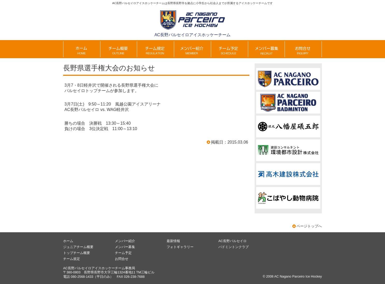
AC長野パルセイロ (232, 241)
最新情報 (173, 241)
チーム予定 (123, 253)
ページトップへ (309, 226)
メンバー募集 (125, 247)
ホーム (68, 241)
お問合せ (121, 259)
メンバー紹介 (125, 241)
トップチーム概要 (76, 253)
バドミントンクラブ (233, 247)
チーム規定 (71, 259)
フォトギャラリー (180, 247)
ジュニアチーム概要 (78, 247)
